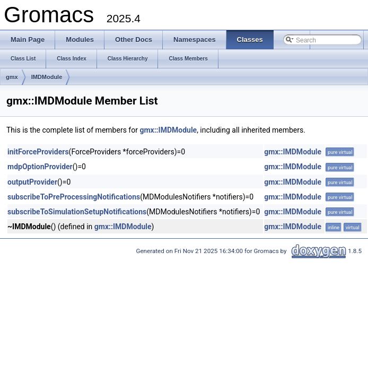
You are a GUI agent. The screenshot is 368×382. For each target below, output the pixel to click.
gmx (12, 77)
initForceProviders (38, 151)
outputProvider (32, 182)
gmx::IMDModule (168, 130)
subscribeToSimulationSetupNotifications (76, 211)
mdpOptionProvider (40, 166)
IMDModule (47, 77)
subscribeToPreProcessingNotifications (73, 197)
